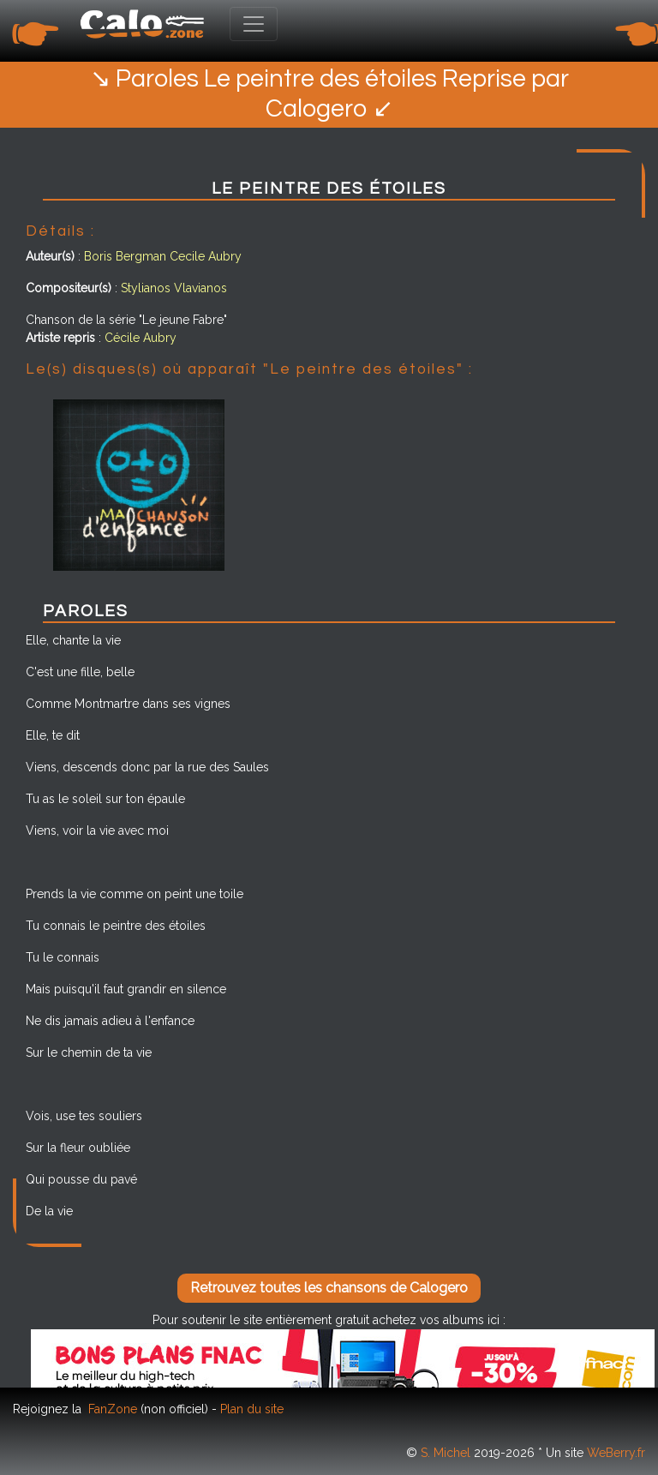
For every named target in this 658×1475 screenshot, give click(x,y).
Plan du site (252, 1409)
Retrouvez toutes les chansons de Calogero (329, 1288)
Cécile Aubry (140, 338)
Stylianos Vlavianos (174, 288)
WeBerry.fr (616, 1453)
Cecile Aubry (206, 256)
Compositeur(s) (68, 288)
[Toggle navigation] (254, 24)
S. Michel (445, 1453)
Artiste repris (60, 338)
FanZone (112, 1409)
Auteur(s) (50, 256)
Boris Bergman (125, 256)
